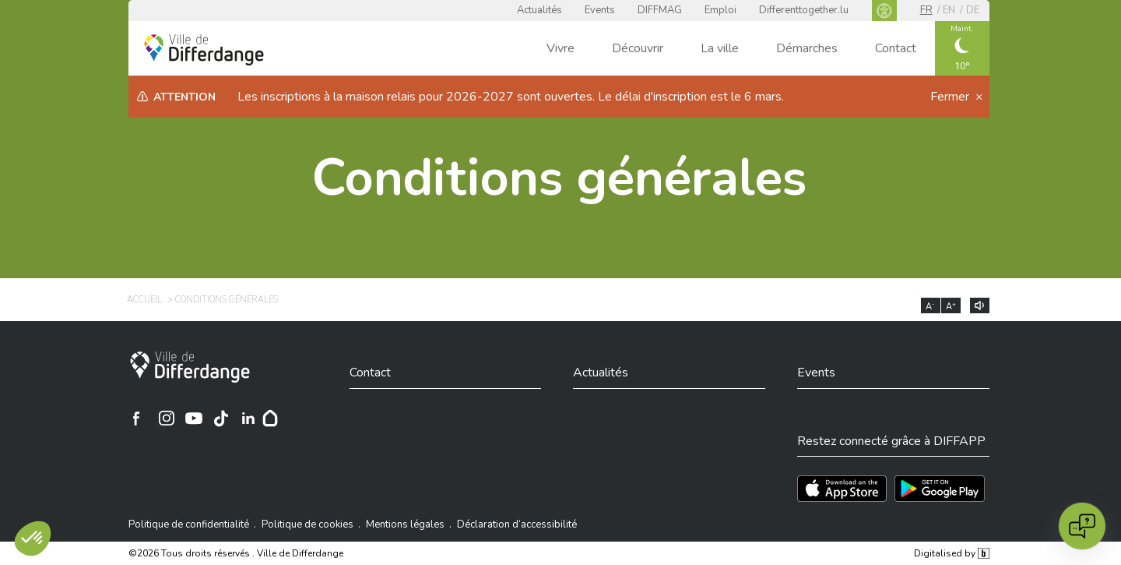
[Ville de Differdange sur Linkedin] (248, 418)
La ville (720, 48)
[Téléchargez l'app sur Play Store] (939, 488)
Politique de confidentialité (188, 524)
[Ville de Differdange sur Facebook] (136, 418)
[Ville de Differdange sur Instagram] (166, 418)
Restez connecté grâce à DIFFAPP (891, 441)
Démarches (807, 48)
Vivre (560, 48)
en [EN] (949, 10)
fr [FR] (926, 10)
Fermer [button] (951, 96)
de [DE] (972, 10)
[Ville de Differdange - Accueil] (203, 49)
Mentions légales (405, 524)
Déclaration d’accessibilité (517, 524)
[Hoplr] (270, 418)
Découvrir (637, 48)
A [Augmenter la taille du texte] (951, 306)
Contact (895, 48)
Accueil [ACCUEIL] (144, 299)
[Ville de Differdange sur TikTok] (221, 418)
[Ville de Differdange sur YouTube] (194, 418)
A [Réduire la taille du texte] (930, 306)
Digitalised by (951, 553)
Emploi (720, 10)
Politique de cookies (307, 524)
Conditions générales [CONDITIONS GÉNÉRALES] (226, 299)
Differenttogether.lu (804, 10)
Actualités (539, 10)
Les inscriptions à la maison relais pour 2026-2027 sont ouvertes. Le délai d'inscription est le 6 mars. (510, 96)
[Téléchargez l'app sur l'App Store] (842, 488)
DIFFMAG (660, 10)
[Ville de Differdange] (189, 367)
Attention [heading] (184, 97)
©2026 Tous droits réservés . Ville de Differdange (235, 553)
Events (600, 10)
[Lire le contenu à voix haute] (979, 305)
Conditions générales (558, 178)
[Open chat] (1082, 526)
